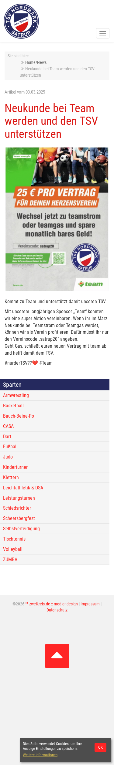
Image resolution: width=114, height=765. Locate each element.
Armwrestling (16, 395)
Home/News (36, 62)
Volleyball (12, 549)
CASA (8, 426)
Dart (7, 436)
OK (100, 747)
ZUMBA (10, 559)
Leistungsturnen (19, 498)
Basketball (13, 406)
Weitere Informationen (40, 755)
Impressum (90, 604)
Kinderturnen (16, 467)
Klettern (11, 477)
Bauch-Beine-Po (18, 416)
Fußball (10, 446)
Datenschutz (57, 610)
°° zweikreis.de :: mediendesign (51, 604)
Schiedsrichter (17, 508)
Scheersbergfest (19, 518)
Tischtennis (14, 539)
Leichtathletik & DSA (23, 488)
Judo (8, 457)
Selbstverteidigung (21, 529)
